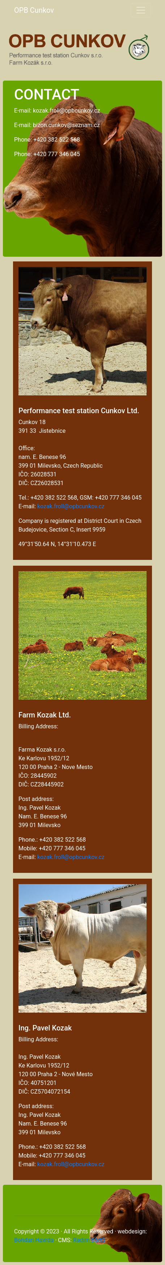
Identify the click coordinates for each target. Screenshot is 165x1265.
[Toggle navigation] (141, 10)
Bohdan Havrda (34, 1240)
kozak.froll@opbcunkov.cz (71, 506)
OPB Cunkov (34, 10)
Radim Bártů (89, 1240)
